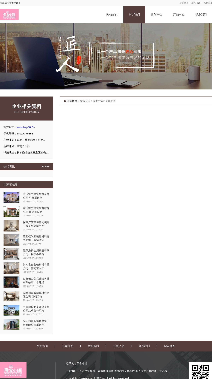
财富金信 (183, 3)
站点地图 (169, 346)
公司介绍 (111, 101)
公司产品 (118, 346)
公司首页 (42, 346)
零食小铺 (98, 101)
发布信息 (196, 3)
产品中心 (178, 14)
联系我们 (201, 14)
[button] (106, 81)
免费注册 (208, 3)
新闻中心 (156, 14)
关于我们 (134, 14)
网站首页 (112, 14)
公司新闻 (93, 346)
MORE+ (45, 166)
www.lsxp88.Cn (26, 127)
